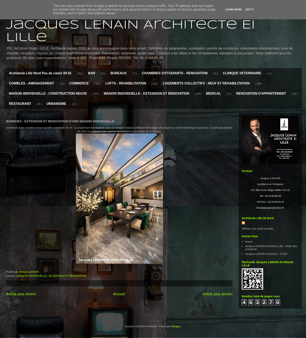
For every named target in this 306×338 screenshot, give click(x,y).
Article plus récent (21, 294)
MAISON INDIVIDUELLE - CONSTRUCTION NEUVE (48, 93)
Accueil (119, 294)
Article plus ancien (217, 294)
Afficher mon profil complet (257, 228)
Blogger (176, 326)
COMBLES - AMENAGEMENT (31, 83)
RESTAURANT (20, 103)
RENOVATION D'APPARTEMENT (261, 93)
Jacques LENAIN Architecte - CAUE (266, 253)
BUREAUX (118, 73)
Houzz (249, 241)
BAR (91, 73)
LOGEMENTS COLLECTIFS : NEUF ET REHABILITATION (206, 83)
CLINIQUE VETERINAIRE (242, 73)
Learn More (233, 9)
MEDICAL (213, 93)
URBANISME (56, 103)
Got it (250, 9)
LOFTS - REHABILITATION (125, 83)
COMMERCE (79, 83)
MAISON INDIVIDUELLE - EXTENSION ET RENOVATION (146, 93)
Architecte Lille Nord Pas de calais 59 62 (40, 73)
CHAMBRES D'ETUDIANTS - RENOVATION (174, 73)
